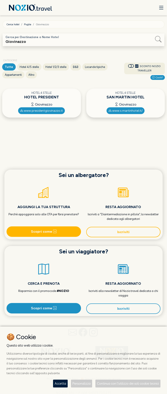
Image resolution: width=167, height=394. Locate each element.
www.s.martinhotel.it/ (125, 111)
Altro (31, 74)
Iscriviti (123, 232)
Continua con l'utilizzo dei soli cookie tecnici (128, 383)
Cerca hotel (12, 24)
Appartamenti (13, 74)
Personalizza (81, 383)
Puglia (27, 24)
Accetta (60, 383)
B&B (75, 67)
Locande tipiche (95, 67)
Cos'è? (157, 77)
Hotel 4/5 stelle (29, 67)
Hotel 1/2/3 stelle (55, 67)
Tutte (9, 67)
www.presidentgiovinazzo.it (41, 111)
